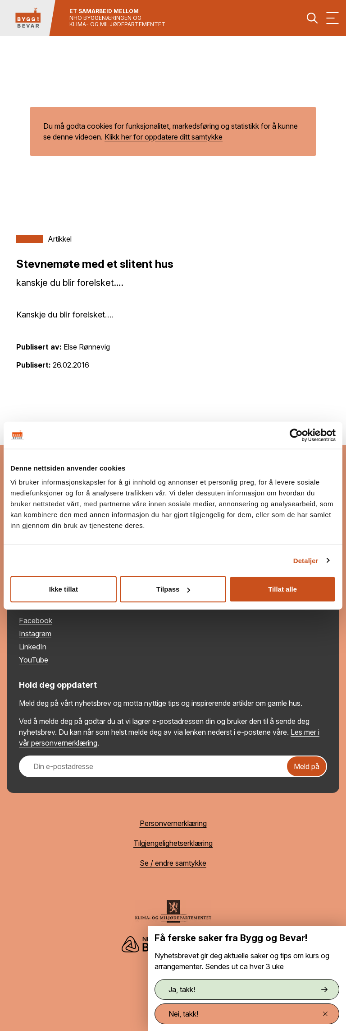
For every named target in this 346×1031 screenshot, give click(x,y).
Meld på (306, 766)
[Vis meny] (332, 18)
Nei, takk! (248, 1013)
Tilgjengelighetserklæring (173, 843)
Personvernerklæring (173, 823)
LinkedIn (32, 646)
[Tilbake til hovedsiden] (28, 18)
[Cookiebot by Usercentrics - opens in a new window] (296, 435)
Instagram (35, 633)
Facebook (35, 620)
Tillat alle (282, 589)
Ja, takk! (248, 989)
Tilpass (173, 589)
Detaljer (306, 560)
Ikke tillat (63, 589)
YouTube (33, 659)
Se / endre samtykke (173, 863)
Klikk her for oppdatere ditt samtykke (164, 136)
